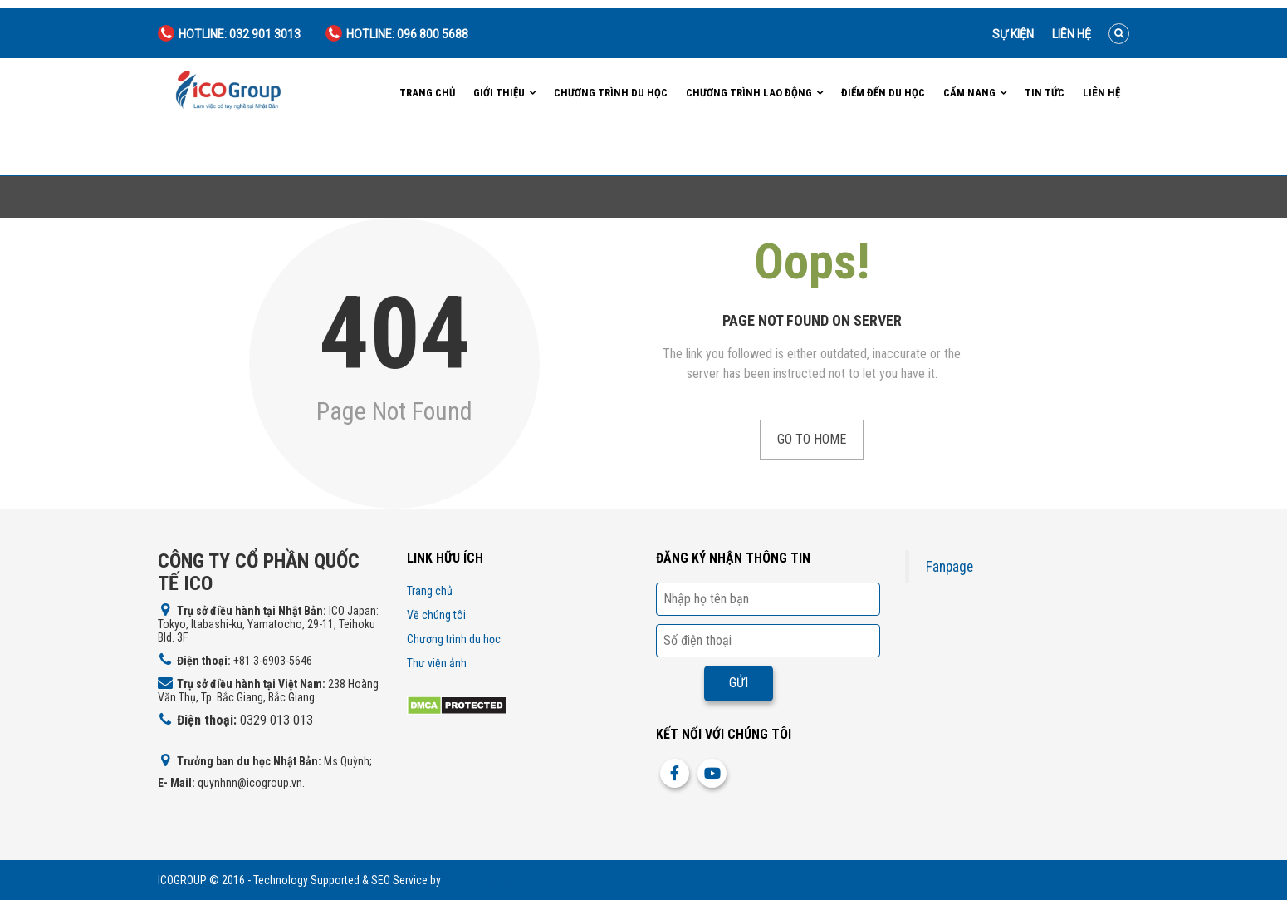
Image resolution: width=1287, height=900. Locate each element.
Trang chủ (427, 92)
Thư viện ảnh (437, 663)
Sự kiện (1013, 34)
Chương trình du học (611, 92)
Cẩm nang (969, 92)
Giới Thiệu (499, 92)
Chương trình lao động (749, 92)
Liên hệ (1071, 34)
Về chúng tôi (436, 615)
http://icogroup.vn (484, 880)
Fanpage (949, 566)
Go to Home (811, 439)
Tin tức (1044, 92)
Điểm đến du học (883, 92)
